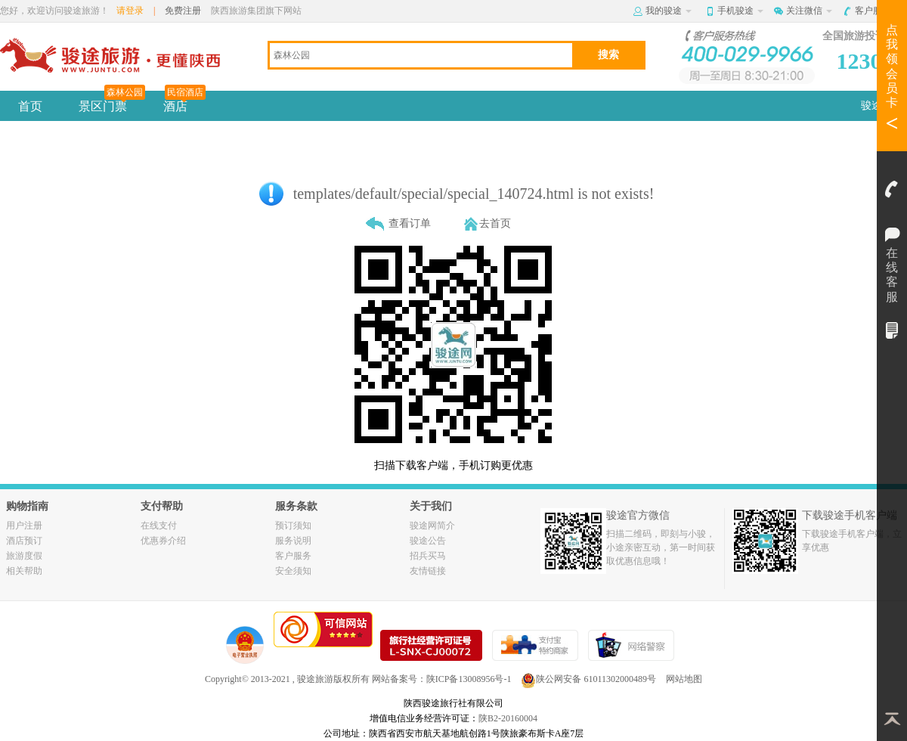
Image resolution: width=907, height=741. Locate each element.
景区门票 (112, 102)
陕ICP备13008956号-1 (469, 679)
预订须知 (293, 525)
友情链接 (428, 571)
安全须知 (293, 571)
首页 (30, 106)
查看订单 (409, 223)
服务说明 (293, 540)
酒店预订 (24, 540)
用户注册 (24, 525)
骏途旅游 (315, 679)
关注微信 (809, 10)
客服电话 (892, 189)
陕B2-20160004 (507, 718)
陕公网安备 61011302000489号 (588, 679)
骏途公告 (428, 540)
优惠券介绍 (163, 540)
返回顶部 (892, 718)
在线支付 (159, 525)
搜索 (608, 54)
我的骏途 (668, 10)
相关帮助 (24, 571)
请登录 (130, 10)
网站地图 (684, 679)
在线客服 (892, 230)
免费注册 (183, 10)
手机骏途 (740, 10)
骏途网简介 (432, 525)
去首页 (495, 223)
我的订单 (892, 330)
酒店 (184, 102)
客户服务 (878, 10)
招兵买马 (428, 555)
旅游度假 (24, 555)
